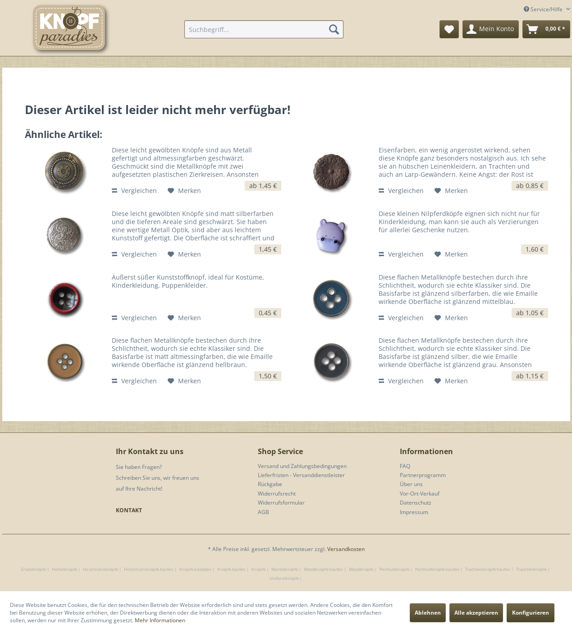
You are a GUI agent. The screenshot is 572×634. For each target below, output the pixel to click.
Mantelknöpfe (284, 569)
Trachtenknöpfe (531, 569)
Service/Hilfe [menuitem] (544, 9)
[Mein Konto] (490, 29)
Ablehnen (428, 612)
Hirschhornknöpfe (100, 569)
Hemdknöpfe (64, 569)
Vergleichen (134, 190)
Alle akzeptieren (476, 612)
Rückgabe (270, 484)
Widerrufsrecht (277, 493)
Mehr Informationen (160, 620)
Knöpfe (258, 569)
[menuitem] (263, 29)
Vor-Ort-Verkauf (419, 493)
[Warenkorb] (546, 29)
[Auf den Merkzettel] (184, 190)
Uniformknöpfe (284, 578)
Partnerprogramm (423, 475)
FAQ (405, 466)
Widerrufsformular (281, 502)
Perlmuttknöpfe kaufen (437, 569)
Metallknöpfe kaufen (323, 569)
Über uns (411, 484)
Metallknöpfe (361, 569)
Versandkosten (346, 549)
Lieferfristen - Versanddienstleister (301, 475)
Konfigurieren (530, 612)
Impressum (414, 512)
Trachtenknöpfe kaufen (487, 569)
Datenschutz (415, 502)
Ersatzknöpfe (33, 569)
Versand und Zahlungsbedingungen (302, 466)
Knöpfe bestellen (195, 569)
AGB (263, 512)
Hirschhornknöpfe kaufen (149, 569)
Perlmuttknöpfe (394, 569)
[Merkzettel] (449, 29)
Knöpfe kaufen (231, 569)
